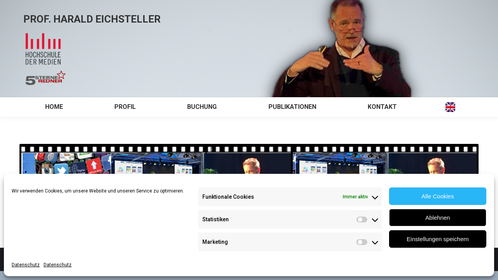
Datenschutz (26, 265)
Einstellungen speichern (437, 239)
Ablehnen (437, 217)
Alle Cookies (437, 196)
